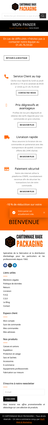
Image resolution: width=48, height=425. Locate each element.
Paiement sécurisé (27, 168)
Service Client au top (27, 76)
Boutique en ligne (22, 28)
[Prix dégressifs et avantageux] (6, 105)
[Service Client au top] (6, 76)
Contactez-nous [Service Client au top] (27, 93)
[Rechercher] (43, 15)
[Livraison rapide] (6, 137)
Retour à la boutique (16, 58)
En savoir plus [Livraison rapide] (27, 156)
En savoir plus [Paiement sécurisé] (27, 191)
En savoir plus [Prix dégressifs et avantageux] (27, 125)
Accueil (11, 28)
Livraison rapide (27, 137)
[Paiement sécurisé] (6, 169)
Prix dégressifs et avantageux (27, 106)
